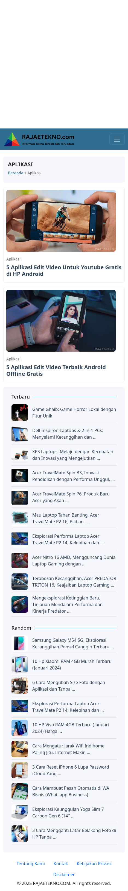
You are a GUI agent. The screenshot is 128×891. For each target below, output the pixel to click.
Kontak (61, 864)
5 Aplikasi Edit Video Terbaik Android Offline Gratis (56, 370)
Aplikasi (13, 259)
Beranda (15, 172)
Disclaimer (64, 875)
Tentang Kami (31, 864)
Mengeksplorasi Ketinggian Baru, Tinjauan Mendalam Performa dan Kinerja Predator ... (67, 604)
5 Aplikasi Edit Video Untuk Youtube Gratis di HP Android (63, 271)
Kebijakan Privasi (94, 864)
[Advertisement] (64, 64)
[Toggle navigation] (117, 139)
